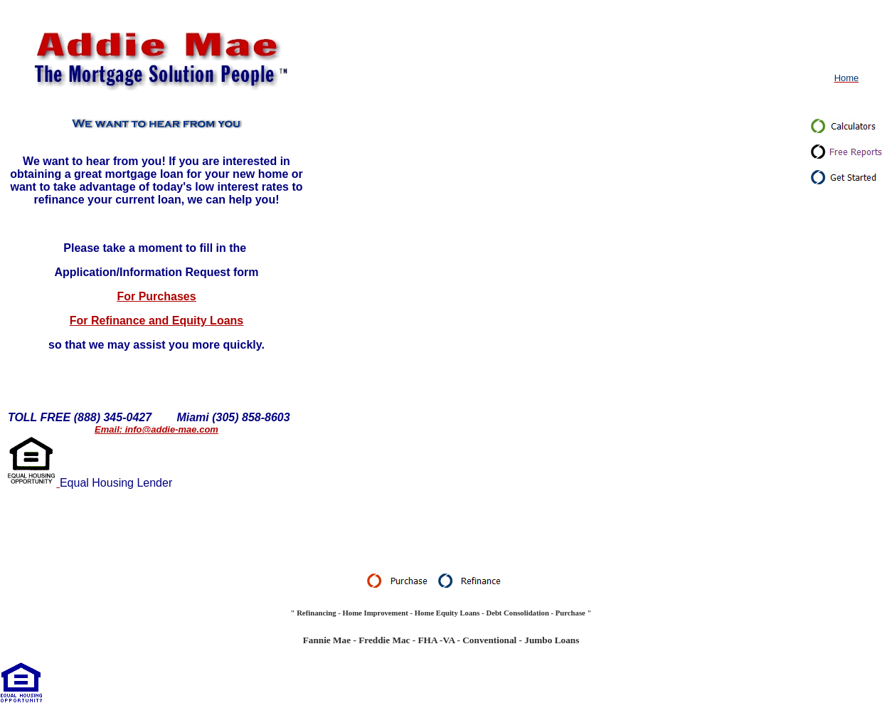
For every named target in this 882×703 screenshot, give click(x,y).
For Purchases (156, 296)
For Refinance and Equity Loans (156, 320)
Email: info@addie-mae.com (156, 429)
